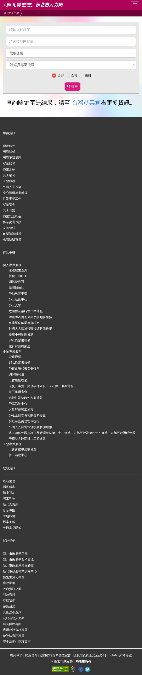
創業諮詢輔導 (12, 233)
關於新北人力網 (14, 618)
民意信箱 (31, 655)
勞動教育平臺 (18, 293)
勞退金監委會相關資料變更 (27, 415)
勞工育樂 (9, 210)
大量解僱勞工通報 (21, 409)
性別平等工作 (12, 198)
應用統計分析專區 (15, 629)
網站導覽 (125, 655)
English (112, 655)
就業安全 (9, 204)
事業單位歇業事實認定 (24, 322)
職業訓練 (9, 169)
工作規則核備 (18, 380)
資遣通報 (15, 356)
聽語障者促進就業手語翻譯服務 (30, 317)
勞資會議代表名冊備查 (24, 368)
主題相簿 (9, 516)
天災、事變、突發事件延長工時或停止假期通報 (41, 386)
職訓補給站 (16, 287)
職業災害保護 (12, 222)
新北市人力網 (11, 13)
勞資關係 (9, 151)
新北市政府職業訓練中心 (20, 571)
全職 (74, 75)
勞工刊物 (9, 498)
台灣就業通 (86, 102)
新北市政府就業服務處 (18, 565)
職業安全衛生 (12, 216)
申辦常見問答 (12, 528)
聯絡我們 (9, 600)
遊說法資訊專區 (14, 635)
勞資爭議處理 (12, 157)
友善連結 (9, 227)
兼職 (88, 75)
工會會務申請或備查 (23, 449)
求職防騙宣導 (12, 239)
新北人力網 (10, 504)
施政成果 (9, 606)
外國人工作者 (12, 187)
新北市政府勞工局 (15, 553)
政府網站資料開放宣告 (56, 655)
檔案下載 (9, 522)
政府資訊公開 (12, 589)
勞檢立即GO (17, 276)
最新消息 (9, 481)
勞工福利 (9, 175)
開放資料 (9, 594)
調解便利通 (16, 281)
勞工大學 (15, 305)
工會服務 (9, 181)
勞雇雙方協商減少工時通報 (27, 438)
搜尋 (72, 86)
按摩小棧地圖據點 (21, 334)
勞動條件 (9, 146)
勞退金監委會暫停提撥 (24, 421)
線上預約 (9, 492)
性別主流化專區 (14, 577)
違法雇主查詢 (18, 270)
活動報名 (9, 486)
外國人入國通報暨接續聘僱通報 (30, 328)
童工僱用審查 (18, 391)
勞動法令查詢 (12, 612)
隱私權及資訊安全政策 (89, 655)
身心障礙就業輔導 (15, 192)
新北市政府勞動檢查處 (18, 559)
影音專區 (9, 510)
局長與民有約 (12, 624)
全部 (61, 75)
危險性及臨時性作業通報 (26, 311)
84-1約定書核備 (19, 340)
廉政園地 (9, 583)
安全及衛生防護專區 (17, 641)
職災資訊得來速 (19, 346)
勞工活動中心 (18, 299)
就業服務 (9, 163)
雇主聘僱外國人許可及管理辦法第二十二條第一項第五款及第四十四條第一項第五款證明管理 (72, 433)
